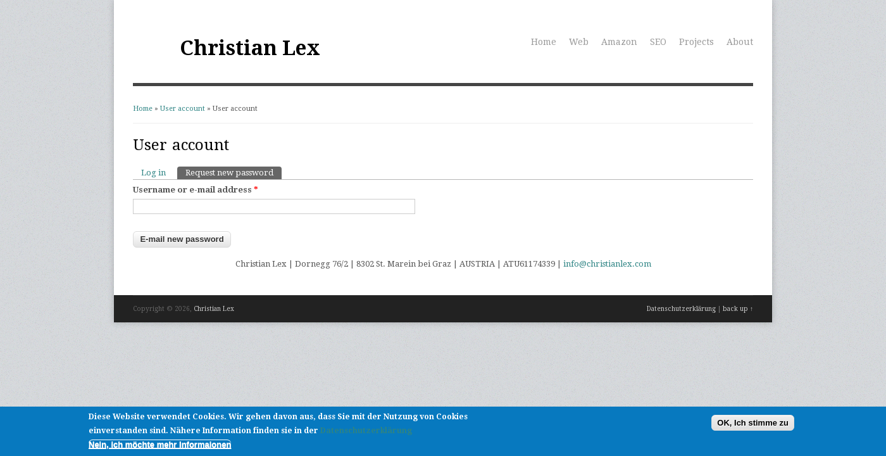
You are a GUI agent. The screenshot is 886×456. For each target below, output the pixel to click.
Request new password (233, 172)
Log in (153, 172)
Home (543, 42)
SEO (658, 42)
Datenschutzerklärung (681, 308)
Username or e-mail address (195, 189)
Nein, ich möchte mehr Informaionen (160, 446)
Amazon (619, 42)
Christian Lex (250, 48)
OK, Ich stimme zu (753, 424)
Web (579, 42)
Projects (696, 42)
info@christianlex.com (607, 264)
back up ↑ (738, 308)
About (740, 42)
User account (182, 108)
